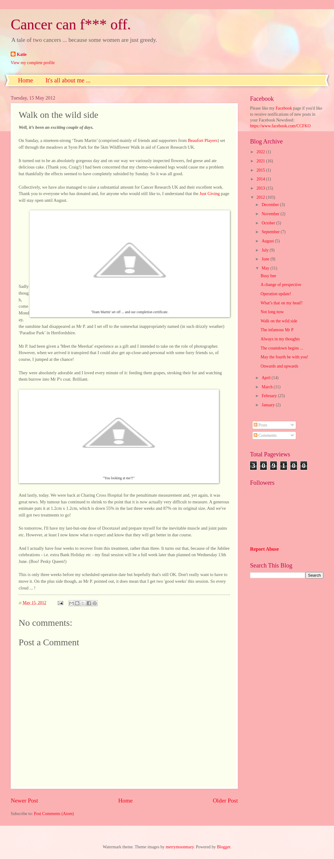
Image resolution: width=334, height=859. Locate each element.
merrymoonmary (180, 847)
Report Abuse (264, 549)
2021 (261, 161)
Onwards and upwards (279, 366)
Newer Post (24, 800)
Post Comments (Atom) (54, 813)
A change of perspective (280, 284)
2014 (261, 179)
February (270, 395)
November (271, 214)
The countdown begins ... (281, 348)
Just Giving (210, 193)
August (268, 241)
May (266, 268)
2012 (261, 197)
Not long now (272, 312)
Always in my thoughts (280, 339)
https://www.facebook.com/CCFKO (280, 126)
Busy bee (268, 276)
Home (25, 80)
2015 (261, 170)
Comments (265, 435)
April (267, 377)
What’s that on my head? (281, 303)
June (266, 259)
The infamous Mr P (276, 330)
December (271, 204)
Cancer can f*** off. (71, 24)
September (271, 232)
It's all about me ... (67, 80)
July (266, 250)
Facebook (284, 108)
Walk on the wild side (278, 321)
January (269, 405)
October (269, 223)
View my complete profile (33, 62)
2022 (261, 152)
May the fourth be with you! (284, 357)
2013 (261, 188)
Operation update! (275, 294)
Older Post (225, 800)
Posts (260, 425)
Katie (22, 54)
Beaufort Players (202, 140)
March (268, 387)
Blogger (223, 847)
